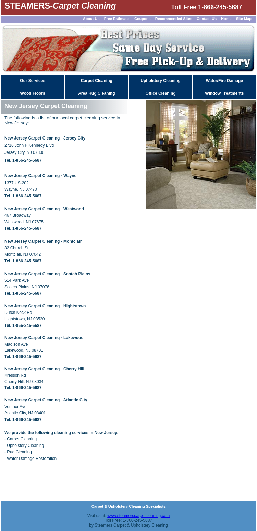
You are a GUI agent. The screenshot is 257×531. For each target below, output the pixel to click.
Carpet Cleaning (96, 80)
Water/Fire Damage (224, 80)
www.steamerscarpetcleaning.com (138, 515)
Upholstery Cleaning (160, 80)
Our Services (32, 80)
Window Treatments (224, 93)
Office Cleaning (161, 93)
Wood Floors (32, 93)
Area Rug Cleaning (96, 93)
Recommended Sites (173, 19)
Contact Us (207, 19)
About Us (91, 19)
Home (226, 19)
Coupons (142, 19)
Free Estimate (116, 19)
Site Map (244, 19)
